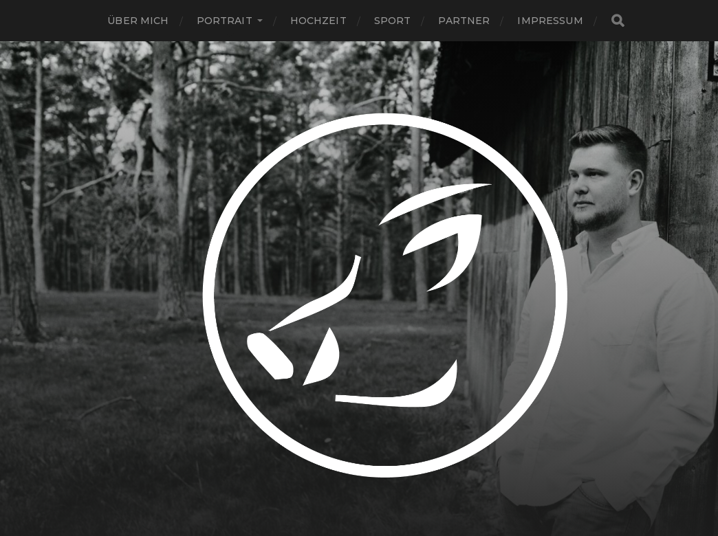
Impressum (550, 20)
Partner (464, 20)
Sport (392, 20)
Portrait (224, 20)
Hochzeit (318, 20)
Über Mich (137, 20)
